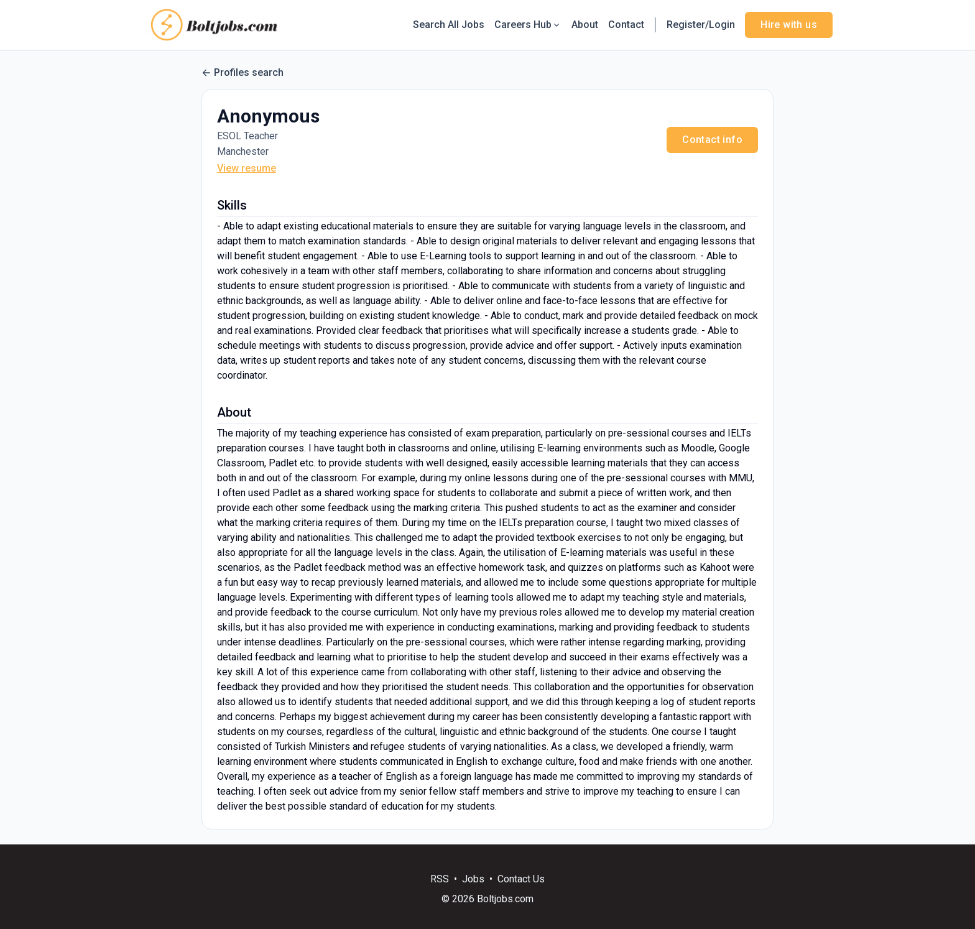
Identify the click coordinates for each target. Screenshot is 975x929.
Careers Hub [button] (527, 24)
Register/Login (701, 24)
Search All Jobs (448, 24)
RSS (439, 879)
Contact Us (521, 879)
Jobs (473, 879)
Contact (626, 24)
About (584, 24)
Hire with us (788, 24)
